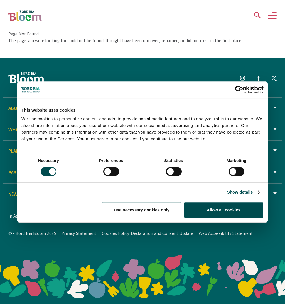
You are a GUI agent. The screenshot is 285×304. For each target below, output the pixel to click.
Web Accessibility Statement (226, 233)
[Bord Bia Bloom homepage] (25, 15)
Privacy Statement (79, 233)
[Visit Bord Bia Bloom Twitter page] (274, 79)
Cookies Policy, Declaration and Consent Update (147, 233)
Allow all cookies (223, 210)
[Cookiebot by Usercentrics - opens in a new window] (239, 90)
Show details (240, 192)
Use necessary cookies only (141, 210)
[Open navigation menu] (272, 16)
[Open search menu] (257, 16)
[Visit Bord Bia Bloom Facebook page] (258, 79)
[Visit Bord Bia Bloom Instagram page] (242, 79)
